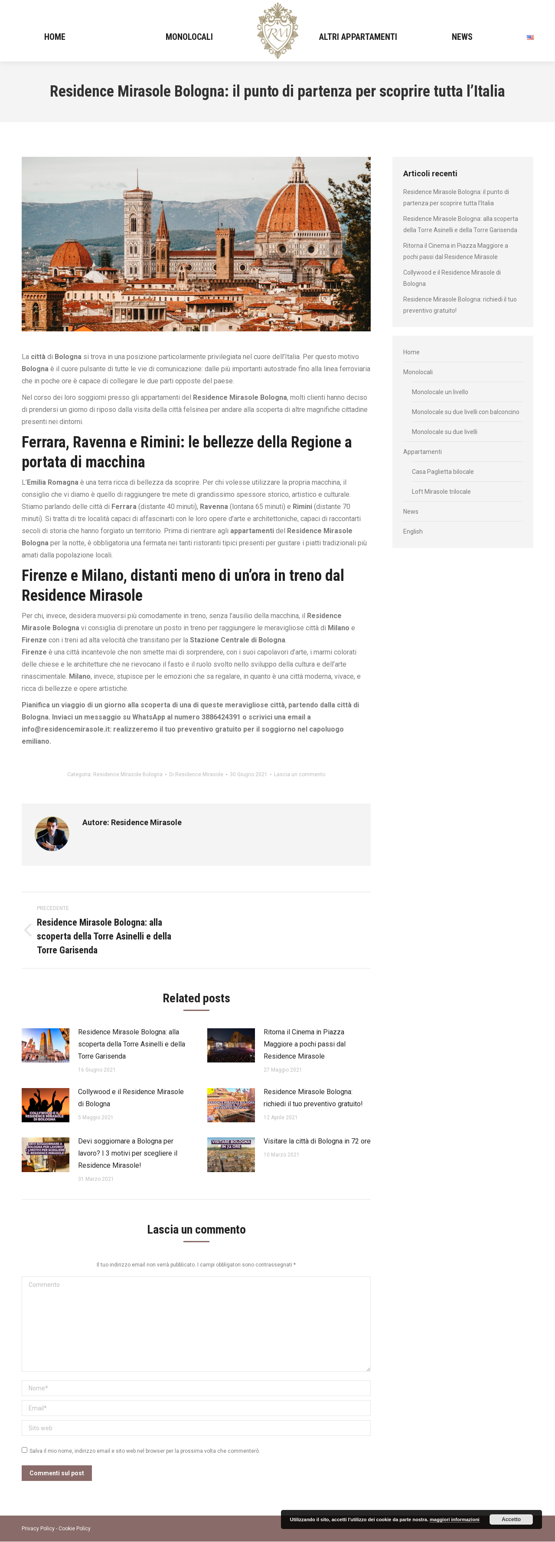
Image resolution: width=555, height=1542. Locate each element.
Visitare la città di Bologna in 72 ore (317, 1141)
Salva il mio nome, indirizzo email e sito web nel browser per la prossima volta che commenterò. (144, 1451)
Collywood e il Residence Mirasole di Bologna (131, 1098)
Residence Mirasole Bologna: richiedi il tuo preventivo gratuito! (313, 1098)
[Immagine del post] (45, 1045)
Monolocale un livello (440, 392)
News (410, 511)
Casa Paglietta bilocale (443, 471)
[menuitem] (54, 36)
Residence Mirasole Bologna (128, 774)
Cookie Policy (75, 1529)
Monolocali (418, 372)
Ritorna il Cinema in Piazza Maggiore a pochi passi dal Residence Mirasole (305, 1044)
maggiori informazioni (455, 1519)
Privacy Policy (38, 1529)
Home (411, 352)
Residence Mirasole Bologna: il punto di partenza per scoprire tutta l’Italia (456, 197)
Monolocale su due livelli (444, 431)
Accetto (511, 1519)
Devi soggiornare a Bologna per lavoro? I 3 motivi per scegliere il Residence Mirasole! (127, 1153)
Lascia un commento (299, 774)
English (413, 531)
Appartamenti (422, 451)
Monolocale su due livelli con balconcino (465, 411)
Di (196, 774)
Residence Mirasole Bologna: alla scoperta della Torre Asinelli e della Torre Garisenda (131, 1044)
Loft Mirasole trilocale (441, 491)
